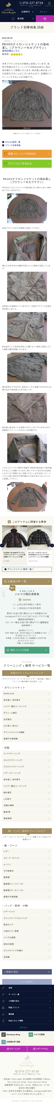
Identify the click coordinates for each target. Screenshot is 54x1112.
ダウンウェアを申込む (20, 163)
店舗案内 (25, 12)
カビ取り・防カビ (11, 726)
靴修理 (7, 877)
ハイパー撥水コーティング (15, 706)
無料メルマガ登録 (19, 650)
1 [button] (22, 131)
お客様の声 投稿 (10, 1042)
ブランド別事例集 (13, 145)
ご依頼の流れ (11, 972)
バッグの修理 (10, 938)
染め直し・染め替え (12, 700)
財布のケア (9, 925)
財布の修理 (9, 944)
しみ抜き (7, 799)
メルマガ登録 (37, 1034)
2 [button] (25, 131)
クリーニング (13, 1049)
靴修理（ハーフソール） (13, 884)
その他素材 (9, 871)
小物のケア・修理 (11, 931)
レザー (6, 851)
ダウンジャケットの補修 (14, 732)
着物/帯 (7, 812)
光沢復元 (8, 719)
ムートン (7, 864)
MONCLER (9, 694)
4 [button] (31, 131)
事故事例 (8, 818)
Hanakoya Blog (10, 1034)
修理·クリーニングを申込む (22, 153)
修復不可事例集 (11, 739)
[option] (27, 105)
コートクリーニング (12, 754)
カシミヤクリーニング (13, 760)
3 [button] (28, 131)
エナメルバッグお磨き (13, 951)
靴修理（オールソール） (14, 890)
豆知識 (7, 957)
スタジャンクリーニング (14, 767)
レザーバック (9, 912)
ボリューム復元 (10, 713)
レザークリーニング (12, 773)
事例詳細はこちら (11, 51)
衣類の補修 (9, 805)
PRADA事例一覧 (12, 142)
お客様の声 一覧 (16, 581)
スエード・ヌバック (11, 858)
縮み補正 (8, 792)
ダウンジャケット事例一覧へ (20, 569)
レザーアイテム (40, 1049)
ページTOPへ (27, 982)
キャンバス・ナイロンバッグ (15, 918)
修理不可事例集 (11, 897)
